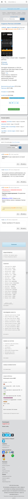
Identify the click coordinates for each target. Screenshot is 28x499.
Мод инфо (5, 64)
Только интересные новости (10, 256)
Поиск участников (6, 470)
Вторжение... (8, 288)
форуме (11, 341)
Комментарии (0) (7, 413)
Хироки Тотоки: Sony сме (10, 328)
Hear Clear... (7, 286)
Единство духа (8, 268)
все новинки (5, 305)
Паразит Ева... (8, 292)
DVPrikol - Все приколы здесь (10, 255)
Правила (4, 479)
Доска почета (5, 472)
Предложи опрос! (15, 413)
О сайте (4, 469)
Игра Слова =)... (8, 348)
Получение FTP (5, 447)
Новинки (6, 263)
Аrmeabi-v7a (4, 91)
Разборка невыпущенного (11, 321)
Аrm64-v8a (4, 95)
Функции (4, 62)
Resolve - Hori (8, 297)
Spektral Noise (8, 279)
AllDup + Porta (8, 281)
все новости (5, 334)
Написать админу (5, 478)
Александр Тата (8, 266)
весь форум (5, 357)
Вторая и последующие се (11, 320)
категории (12, 16)
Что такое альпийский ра (10, 326)
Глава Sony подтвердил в (10, 325)
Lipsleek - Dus (8, 273)
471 (22, 29)
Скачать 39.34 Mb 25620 (14, 109)
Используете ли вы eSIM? (13, 8)
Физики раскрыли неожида (11, 323)
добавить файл (8, 303)
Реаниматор (4, 463)
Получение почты (6, 445)
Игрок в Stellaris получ (10, 316)
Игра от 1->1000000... (9, 345)
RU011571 (6, 169)
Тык (7, 73)
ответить (23, 164)
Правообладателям (6, 481)
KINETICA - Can (8, 274)
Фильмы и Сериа (8, 283)
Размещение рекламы (6, 476)
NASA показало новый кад (11, 330)
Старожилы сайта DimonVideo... (12, 343)
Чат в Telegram (5, 98)
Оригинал (4, 88)
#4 (1, 154)
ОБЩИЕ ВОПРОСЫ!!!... (10, 353)
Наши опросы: (7, 376)
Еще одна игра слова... (10, 352)
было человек (16, 142)
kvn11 (5, 219)
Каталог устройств (6, 465)
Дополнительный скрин (7, 86)
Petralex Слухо (8, 284)
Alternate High (8, 271)
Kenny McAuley (8, 269)
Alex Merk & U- (8, 276)
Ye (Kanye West (8, 289)
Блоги (3, 467)
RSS (17, 16)
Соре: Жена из (8, 291)
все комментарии (7, 369)
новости (13, 312)
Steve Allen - (8, 278)
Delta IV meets (8, 296)
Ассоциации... (8, 347)
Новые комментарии (9, 364)
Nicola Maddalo (8, 294)
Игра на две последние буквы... (12, 350)
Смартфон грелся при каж (11, 315)
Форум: (17, 98)
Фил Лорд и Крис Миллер (11, 318)
